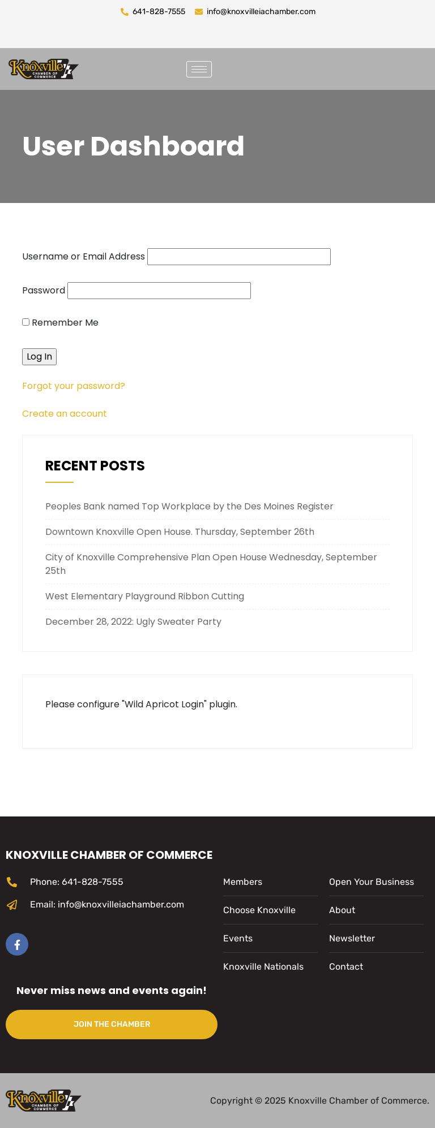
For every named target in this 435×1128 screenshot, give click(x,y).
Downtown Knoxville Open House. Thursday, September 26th (179, 531)
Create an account (64, 413)
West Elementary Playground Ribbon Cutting (144, 596)
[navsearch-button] (234, 67)
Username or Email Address (83, 256)
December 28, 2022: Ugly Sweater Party (133, 621)
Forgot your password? (73, 385)
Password (43, 290)
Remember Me (60, 322)
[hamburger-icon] (199, 69)
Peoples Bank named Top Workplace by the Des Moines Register (189, 506)
